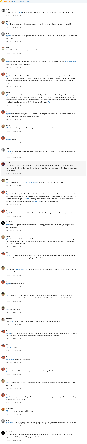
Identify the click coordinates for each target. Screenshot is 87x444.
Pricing (27, 1)
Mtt (7, 73)
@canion (8, 151)
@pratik (8, 36)
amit (7, 9)
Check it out (36, 201)
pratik (8, 21)
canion (8, 47)
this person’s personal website (28, 182)
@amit (8, 24)
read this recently (70, 61)
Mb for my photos (21, 269)
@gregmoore (10, 359)
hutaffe (8, 163)
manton (8, 307)
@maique (9, 371)
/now (20, 12)
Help (32, 1)
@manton (26, 199)
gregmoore (9, 318)
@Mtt (7, 95)
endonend (9, 408)
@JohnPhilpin (10, 423)
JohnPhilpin (10, 222)
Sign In (14, 1)
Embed (19, 15)
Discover (21, 1)
